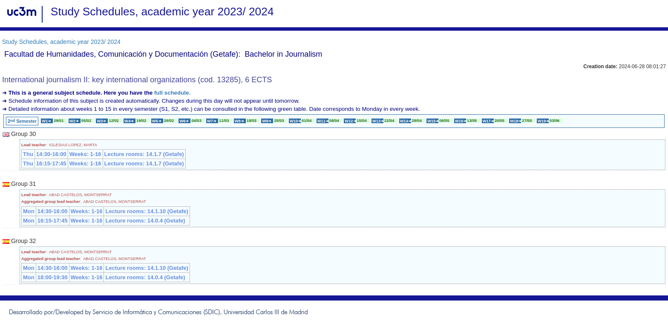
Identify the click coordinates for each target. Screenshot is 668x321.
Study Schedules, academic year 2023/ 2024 (61, 41)
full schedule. (172, 93)
